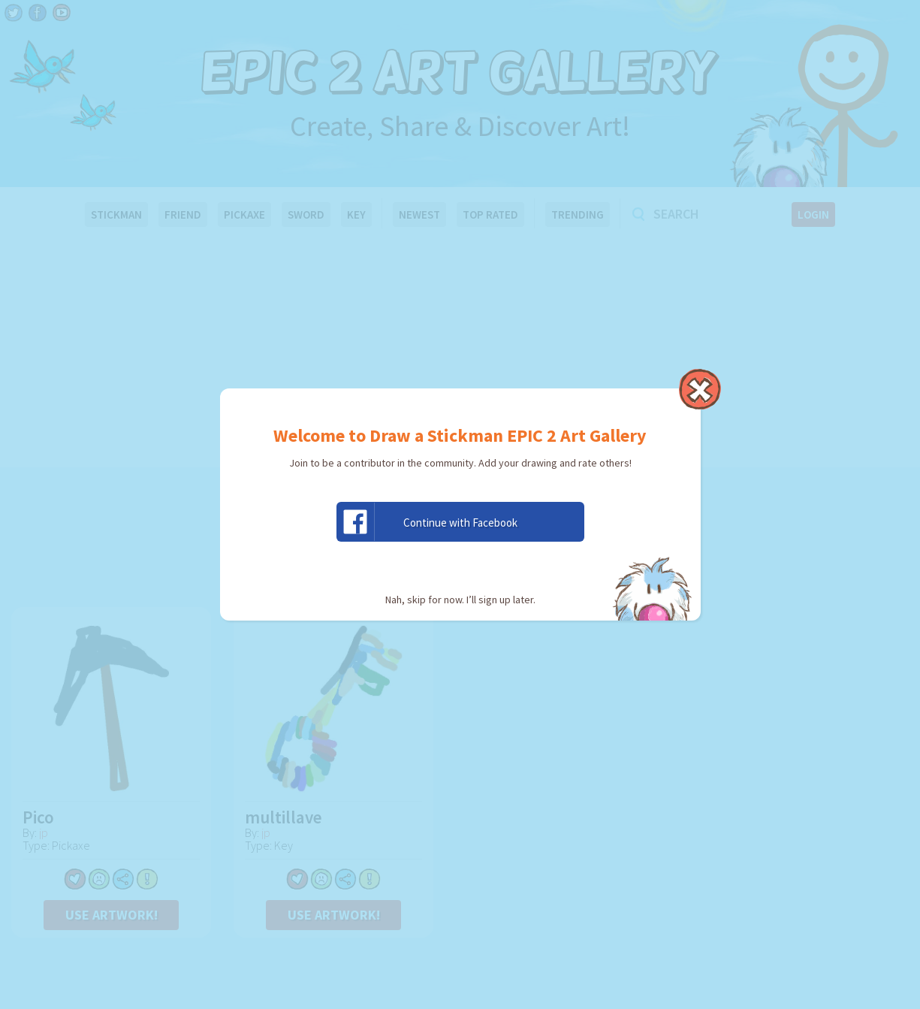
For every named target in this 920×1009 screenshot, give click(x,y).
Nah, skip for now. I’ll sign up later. (460, 599)
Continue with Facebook (427, 522)
